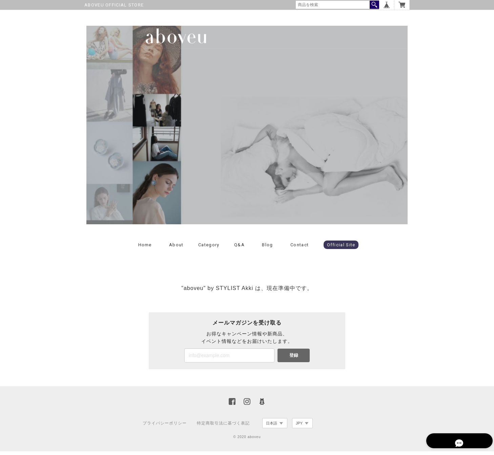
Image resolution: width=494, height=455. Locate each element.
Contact (299, 248)
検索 (374, 5)
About (176, 248)
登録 (293, 358)
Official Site (341, 248)
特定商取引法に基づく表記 (223, 426)
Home (145, 248)
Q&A (239, 248)
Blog (267, 248)
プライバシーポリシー (165, 426)
